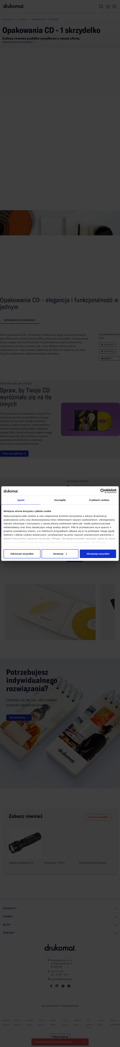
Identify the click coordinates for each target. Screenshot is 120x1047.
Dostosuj (60, 553)
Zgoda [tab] (21, 500)
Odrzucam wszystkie (22, 553)
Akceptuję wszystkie (98, 553)
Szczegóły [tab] (60, 500)
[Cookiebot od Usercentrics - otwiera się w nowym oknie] (102, 491)
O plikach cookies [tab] (99, 500)
